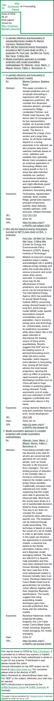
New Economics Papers (13, 6)
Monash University (10, 29)
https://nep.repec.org (20, 669)
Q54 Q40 (27, 417)
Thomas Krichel (36, 696)
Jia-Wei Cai (36, 53)
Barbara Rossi (23, 44)
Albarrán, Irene (32, 65)
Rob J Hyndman (9, 26)
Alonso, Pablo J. (22, 68)
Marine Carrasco (31, 81)
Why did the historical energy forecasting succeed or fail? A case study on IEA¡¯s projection (26, 50)
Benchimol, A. (39, 68)
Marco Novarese (9, 675)
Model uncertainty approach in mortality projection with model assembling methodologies (26, 62)
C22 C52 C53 (30, 215)
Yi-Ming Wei (23, 56)
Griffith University (37, 687)
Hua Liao (24, 53)
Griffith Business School (13, 687)
